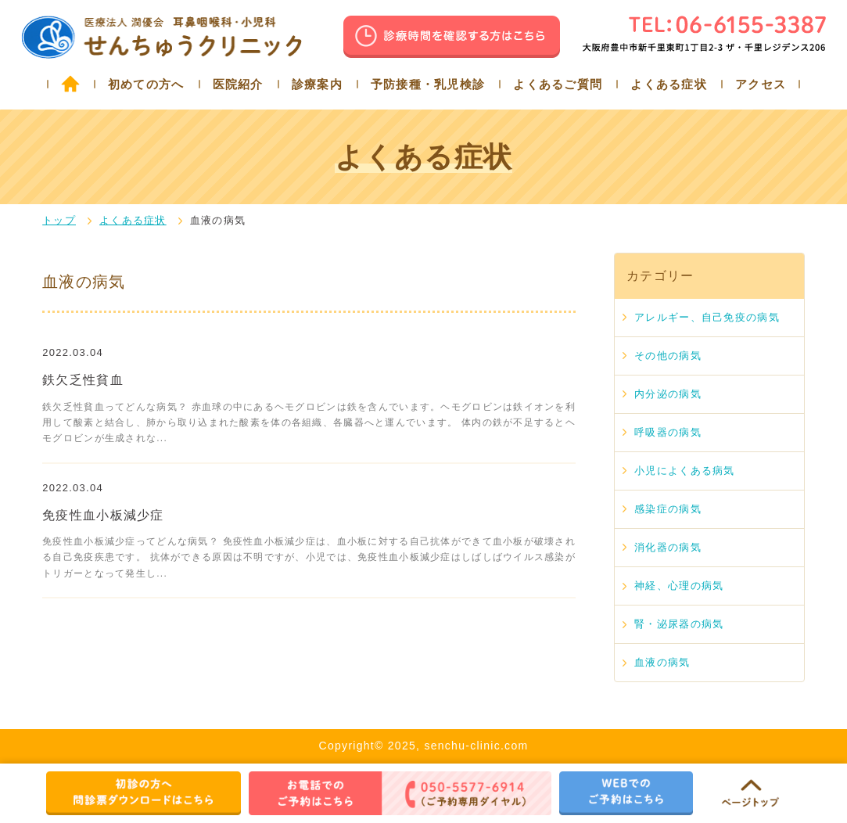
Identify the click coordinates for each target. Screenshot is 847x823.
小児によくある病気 (684, 470)
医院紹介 (238, 84)
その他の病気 (668, 355)
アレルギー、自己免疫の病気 (707, 317)
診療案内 (317, 84)
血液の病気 (662, 662)
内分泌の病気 (668, 394)
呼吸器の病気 (668, 432)
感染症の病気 (668, 509)
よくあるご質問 (557, 84)
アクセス (760, 84)
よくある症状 (668, 84)
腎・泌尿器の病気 (678, 624)
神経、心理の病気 (678, 585)
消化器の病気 (668, 547)
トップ (59, 220)
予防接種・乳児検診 (428, 84)
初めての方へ (146, 84)
